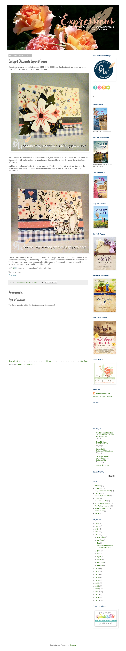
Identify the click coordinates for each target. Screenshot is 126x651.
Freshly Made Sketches (104, 433)
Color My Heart (101, 442)
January (100, 565)
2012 (97, 595)
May (99, 554)
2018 (97, 577)
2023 (97, 532)
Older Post (83, 361)
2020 (97, 572)
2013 (97, 592)
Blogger (73, 645)
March (99, 559)
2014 (97, 589)
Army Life (98, 488)
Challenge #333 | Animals (104, 451)
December (101, 537)
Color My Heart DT (102, 496)
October (100, 540)
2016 (97, 583)
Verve (97, 513)
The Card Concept (102, 465)
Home (48, 361)
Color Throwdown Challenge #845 (102, 459)
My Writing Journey (102, 506)
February (100, 562)
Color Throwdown (102, 456)
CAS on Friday (101, 449)
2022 (97, 535)
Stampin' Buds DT (101, 508)
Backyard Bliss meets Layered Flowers (105, 546)
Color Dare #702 (102, 444)
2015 (97, 586)
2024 (97, 529)
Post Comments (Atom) (26, 364)
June (99, 551)
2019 (97, 574)
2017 (97, 580)
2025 (97, 526)
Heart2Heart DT (101, 501)
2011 (97, 597)
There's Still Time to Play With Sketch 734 (105, 436)
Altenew (98, 486)
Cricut (97, 498)
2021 (97, 569)
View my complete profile (102, 397)
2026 (97, 523)
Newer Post (13, 361)
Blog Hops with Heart (103, 491)
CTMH (97, 493)
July (98, 543)
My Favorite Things (102, 503)
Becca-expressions (103, 393)
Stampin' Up (99, 511)
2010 (97, 600)
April (99, 557)
